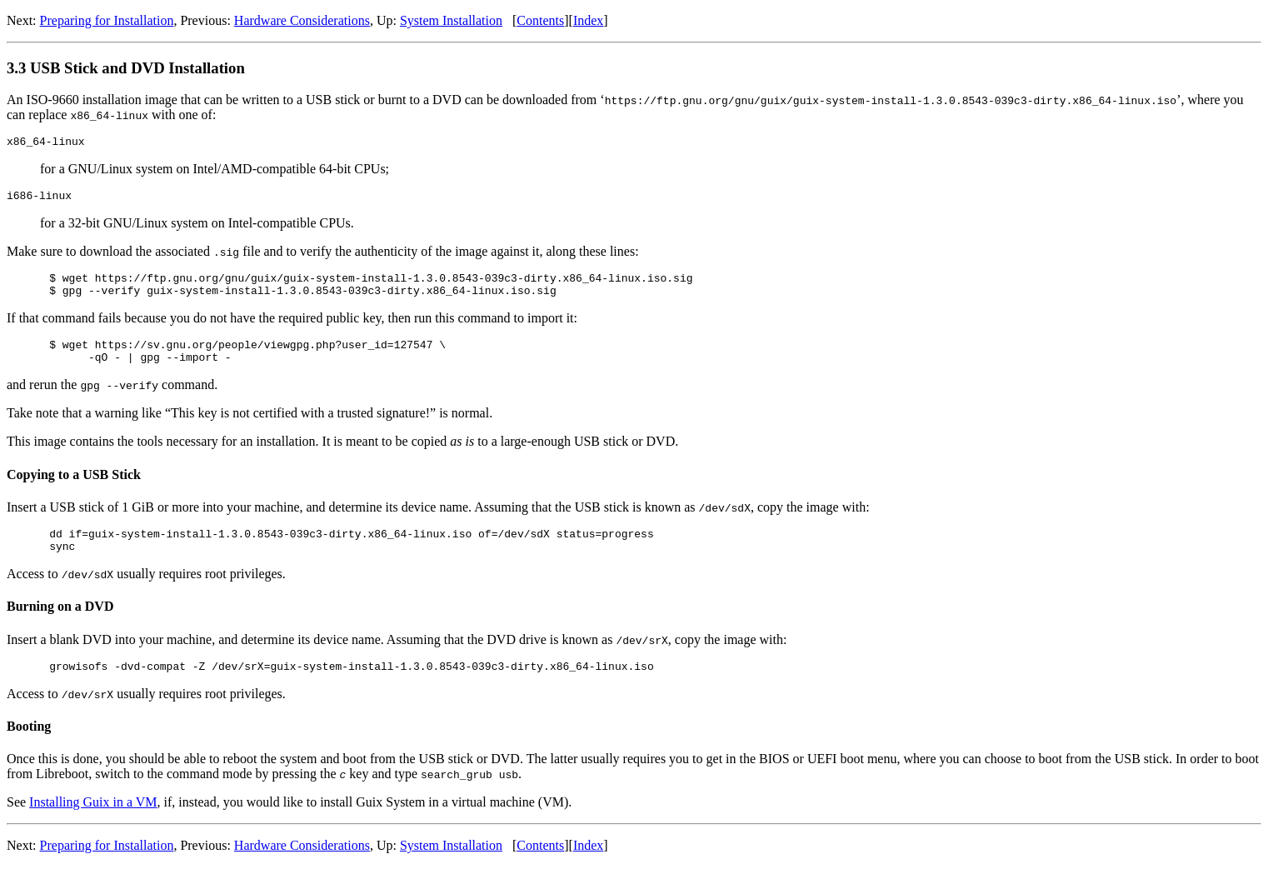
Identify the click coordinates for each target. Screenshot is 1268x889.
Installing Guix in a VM (93, 824)
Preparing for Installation (107, 20)
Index (588, 20)
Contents (540, 20)
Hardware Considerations (302, 20)
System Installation (451, 20)
